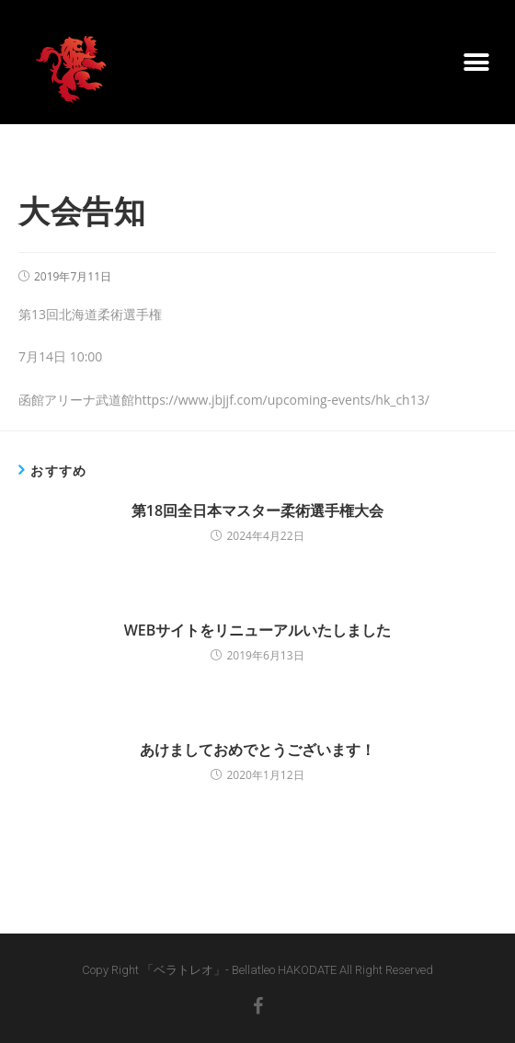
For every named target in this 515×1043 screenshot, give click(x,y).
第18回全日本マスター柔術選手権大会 (257, 510)
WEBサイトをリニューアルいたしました (258, 630)
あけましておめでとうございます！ (257, 749)
